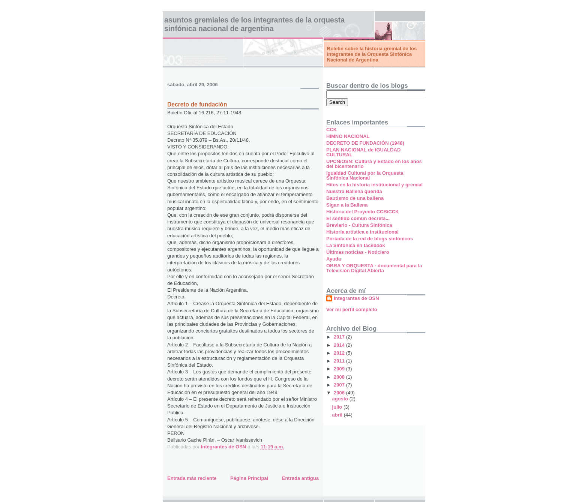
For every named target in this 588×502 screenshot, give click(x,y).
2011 (340, 361)
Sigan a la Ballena (347, 205)
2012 (340, 353)
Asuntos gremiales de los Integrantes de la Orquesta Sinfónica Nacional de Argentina (254, 24)
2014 (340, 345)
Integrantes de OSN (356, 298)
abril (338, 415)
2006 (340, 393)
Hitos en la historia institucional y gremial (374, 184)
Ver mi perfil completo (351, 309)
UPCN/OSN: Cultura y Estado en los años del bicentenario (374, 164)
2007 (340, 385)
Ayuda (333, 259)
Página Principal (249, 478)
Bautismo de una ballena (355, 198)
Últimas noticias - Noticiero (357, 252)
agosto (341, 399)
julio (338, 407)
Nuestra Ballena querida (354, 191)
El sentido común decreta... (358, 218)
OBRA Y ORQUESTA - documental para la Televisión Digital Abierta (374, 268)
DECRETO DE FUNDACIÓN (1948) (365, 143)
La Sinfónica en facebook (355, 245)
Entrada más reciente (192, 478)
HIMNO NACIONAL (348, 136)
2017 (340, 337)
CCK (331, 129)
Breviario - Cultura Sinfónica (359, 225)
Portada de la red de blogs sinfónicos (369, 238)
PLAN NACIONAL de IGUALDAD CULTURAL (363, 152)
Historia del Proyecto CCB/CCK (362, 211)
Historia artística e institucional (362, 232)
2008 (340, 377)
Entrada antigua (300, 478)
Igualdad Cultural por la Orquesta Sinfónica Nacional (365, 175)
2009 (340, 369)
